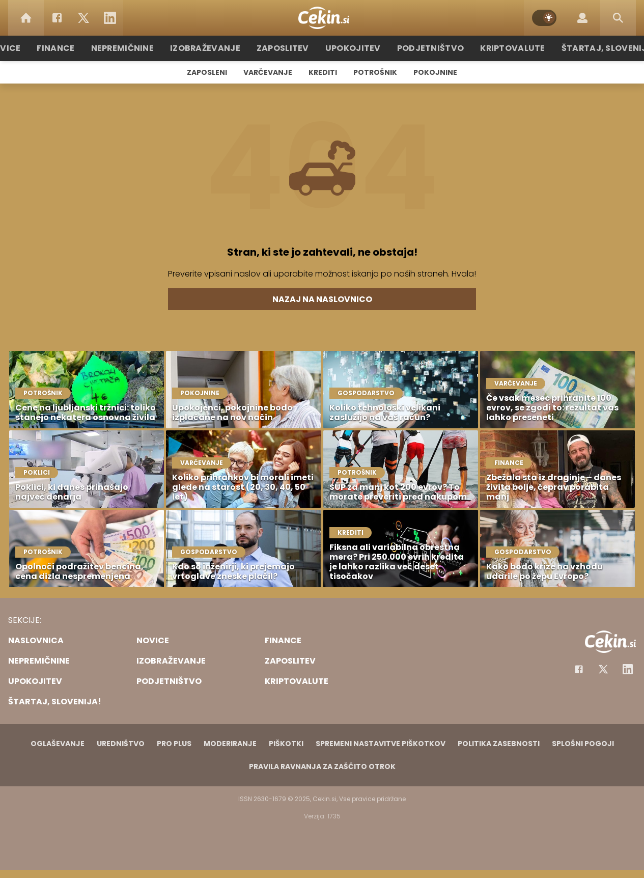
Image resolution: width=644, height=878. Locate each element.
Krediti (323, 72)
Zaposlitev (288, 48)
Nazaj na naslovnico (322, 299)
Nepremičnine (138, 48)
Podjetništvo (425, 48)
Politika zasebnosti (499, 743)
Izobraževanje (216, 48)
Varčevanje (267, 72)
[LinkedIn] (110, 18)
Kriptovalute (501, 48)
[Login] (582, 18)
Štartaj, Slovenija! (590, 48)
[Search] (618, 18)
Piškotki (286, 743)
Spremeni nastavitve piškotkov (380, 743)
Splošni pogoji (583, 743)
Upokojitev (353, 48)
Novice (26, 48)
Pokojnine (435, 72)
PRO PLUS (174, 743)
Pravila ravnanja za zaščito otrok (322, 766)
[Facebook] (57, 18)
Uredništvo (121, 743)
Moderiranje (230, 743)
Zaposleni (207, 72)
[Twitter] (83, 18)
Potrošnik (375, 72)
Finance (75, 48)
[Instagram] (628, 669)
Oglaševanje (58, 743)
